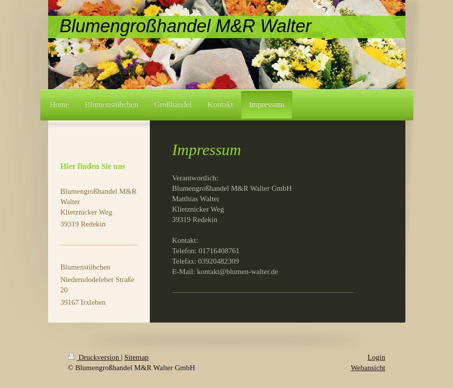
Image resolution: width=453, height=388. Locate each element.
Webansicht (368, 368)
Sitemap (136, 357)
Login (377, 357)
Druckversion (94, 357)
